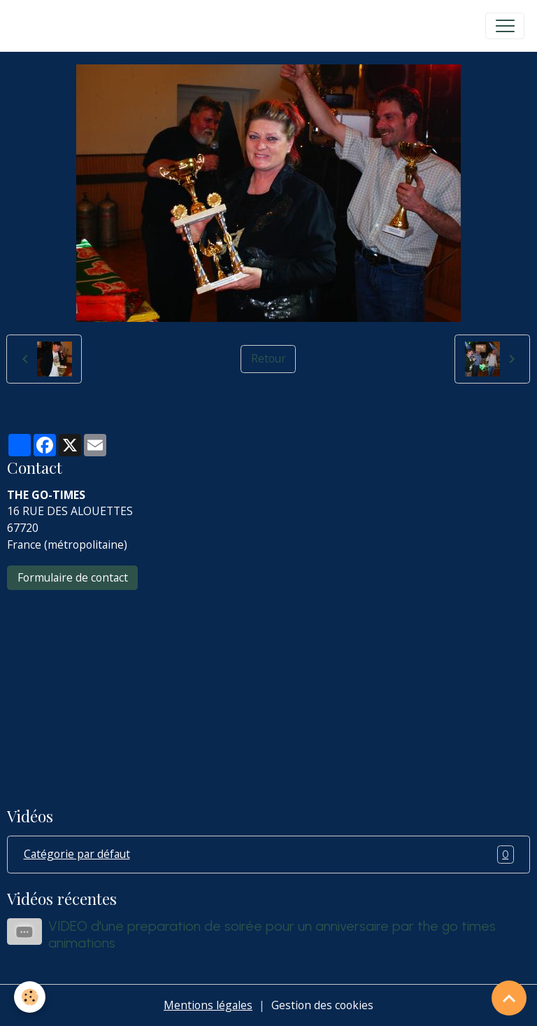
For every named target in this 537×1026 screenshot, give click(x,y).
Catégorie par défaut (269, 854)
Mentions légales (208, 1005)
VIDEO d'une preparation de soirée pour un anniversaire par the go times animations (272, 934)
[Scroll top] (509, 998)
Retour (268, 358)
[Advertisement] (268, 689)
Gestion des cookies (322, 1005)
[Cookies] (29, 997)
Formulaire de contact (72, 577)
